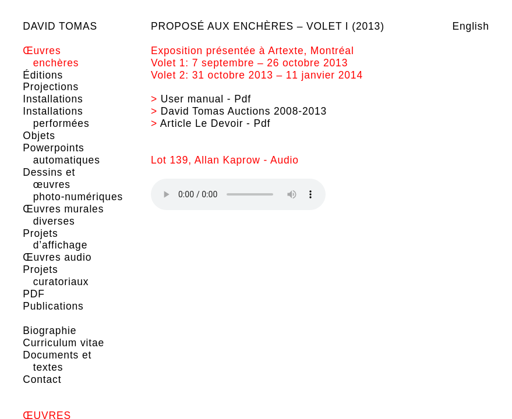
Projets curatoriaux (56, 275)
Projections (51, 87)
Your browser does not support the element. (238, 194)
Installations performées (56, 117)
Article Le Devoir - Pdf (215, 123)
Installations (53, 99)
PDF (33, 294)
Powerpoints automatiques (61, 154)
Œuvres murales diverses (63, 215)
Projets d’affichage (55, 239)
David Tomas (60, 26)
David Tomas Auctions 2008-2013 (244, 111)
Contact (42, 379)
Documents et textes (57, 361)
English (471, 26)
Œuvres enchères (51, 57)
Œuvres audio (57, 257)
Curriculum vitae (63, 343)
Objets (39, 135)
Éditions (43, 75)
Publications (53, 306)
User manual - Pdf (206, 99)
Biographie (49, 330)
